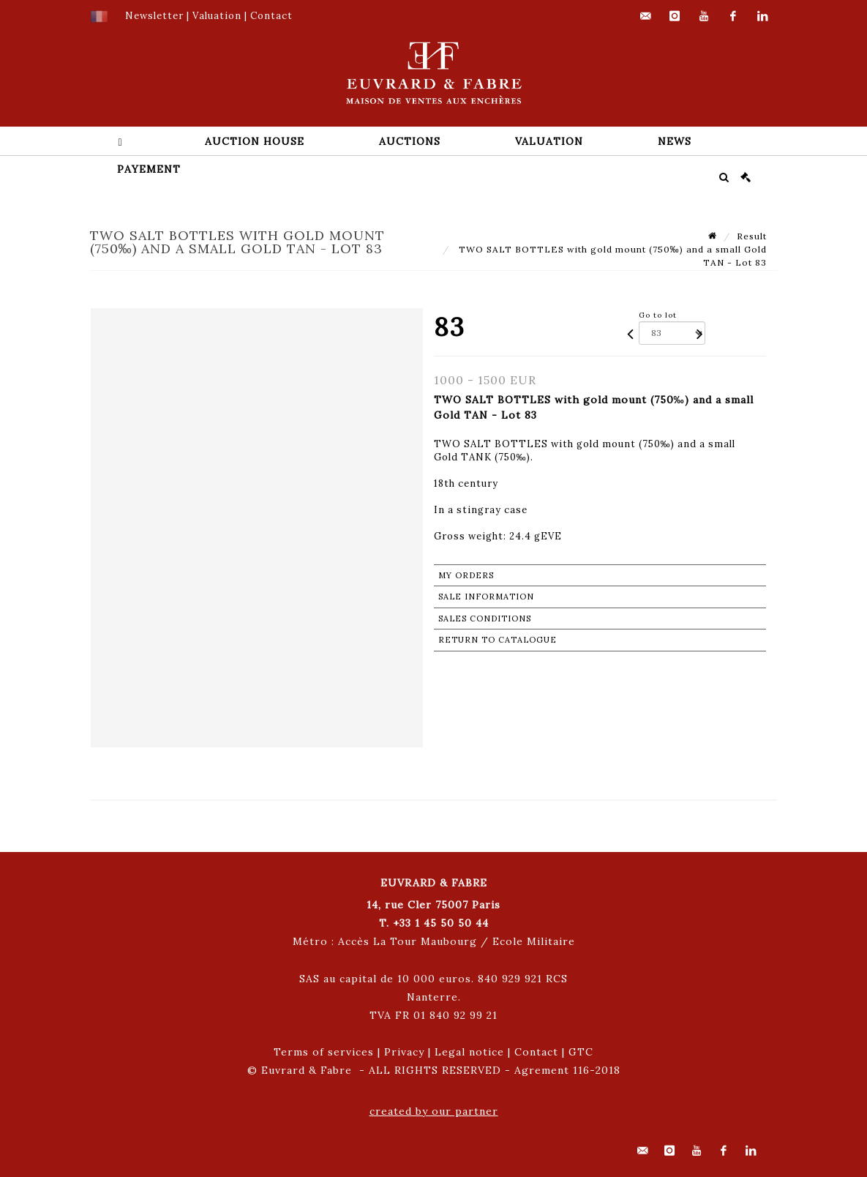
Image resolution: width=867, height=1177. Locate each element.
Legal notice (469, 1051)
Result (752, 236)
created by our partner (433, 1111)
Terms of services (324, 1051)
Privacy (404, 1051)
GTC (580, 1051)
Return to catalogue (497, 640)
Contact (536, 1051)
